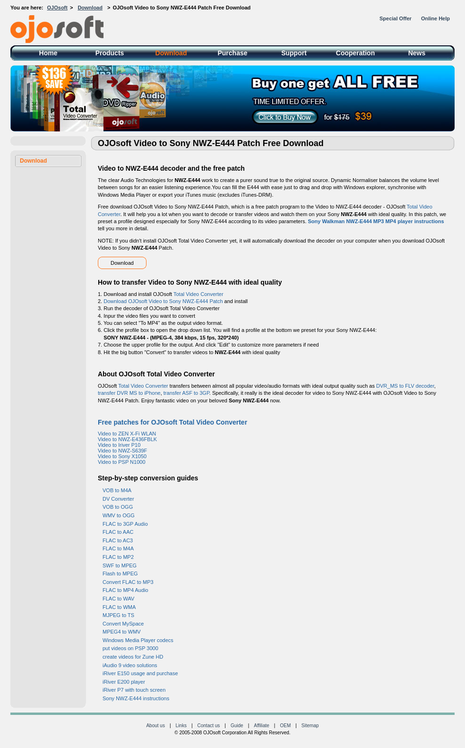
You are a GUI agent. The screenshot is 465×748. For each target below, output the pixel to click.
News (417, 53)
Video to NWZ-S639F (122, 450)
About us (155, 725)
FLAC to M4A (118, 548)
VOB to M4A (117, 490)
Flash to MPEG (120, 573)
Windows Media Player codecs (138, 640)
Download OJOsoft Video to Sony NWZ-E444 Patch (163, 301)
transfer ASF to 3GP (186, 393)
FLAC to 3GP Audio (125, 524)
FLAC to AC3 (118, 540)
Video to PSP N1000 (122, 462)
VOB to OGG (118, 507)
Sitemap (310, 725)
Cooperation (355, 53)
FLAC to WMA (119, 607)
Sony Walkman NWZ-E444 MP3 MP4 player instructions (376, 221)
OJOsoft (57, 7)
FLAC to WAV (118, 598)
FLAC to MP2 (118, 557)
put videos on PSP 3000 (130, 648)
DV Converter (118, 499)
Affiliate (261, 725)
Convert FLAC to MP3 (128, 582)
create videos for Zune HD (133, 657)
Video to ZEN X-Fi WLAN (127, 433)
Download (90, 7)
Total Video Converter (198, 294)
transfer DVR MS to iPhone (129, 393)
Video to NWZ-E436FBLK (127, 439)
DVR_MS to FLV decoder (405, 386)
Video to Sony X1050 (122, 456)
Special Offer (395, 18)
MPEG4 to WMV (122, 632)
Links (181, 725)
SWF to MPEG (120, 565)
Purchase (232, 53)
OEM (285, 725)
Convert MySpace (123, 623)
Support (294, 53)
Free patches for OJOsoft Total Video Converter (172, 422)
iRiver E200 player (124, 682)
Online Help (435, 18)
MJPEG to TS (118, 615)
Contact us (209, 725)
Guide (237, 725)
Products (109, 53)
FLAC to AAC (118, 532)
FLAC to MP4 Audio (125, 590)
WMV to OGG (119, 515)
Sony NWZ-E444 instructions (136, 698)
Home (48, 53)
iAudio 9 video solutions (130, 665)
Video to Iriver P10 (119, 445)
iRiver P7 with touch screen (134, 690)
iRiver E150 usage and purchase (140, 673)
